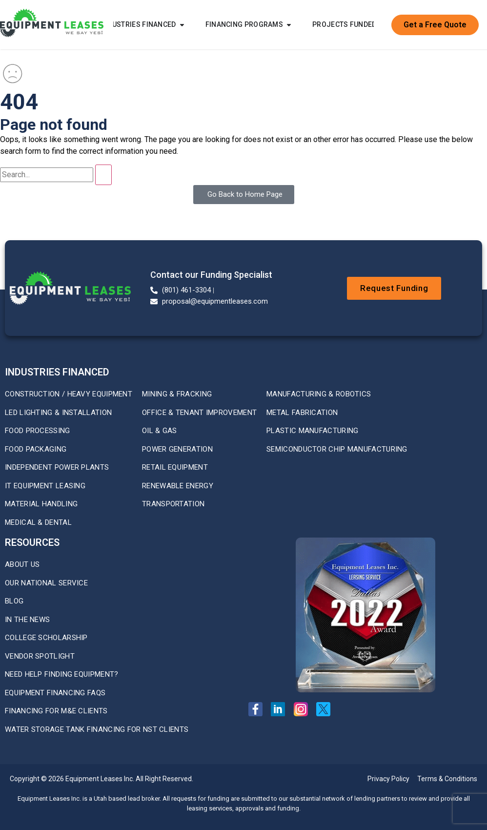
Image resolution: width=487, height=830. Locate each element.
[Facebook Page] (258, 709)
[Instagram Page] (304, 709)
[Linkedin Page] (281, 709)
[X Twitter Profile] (326, 709)
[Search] (103, 175)
